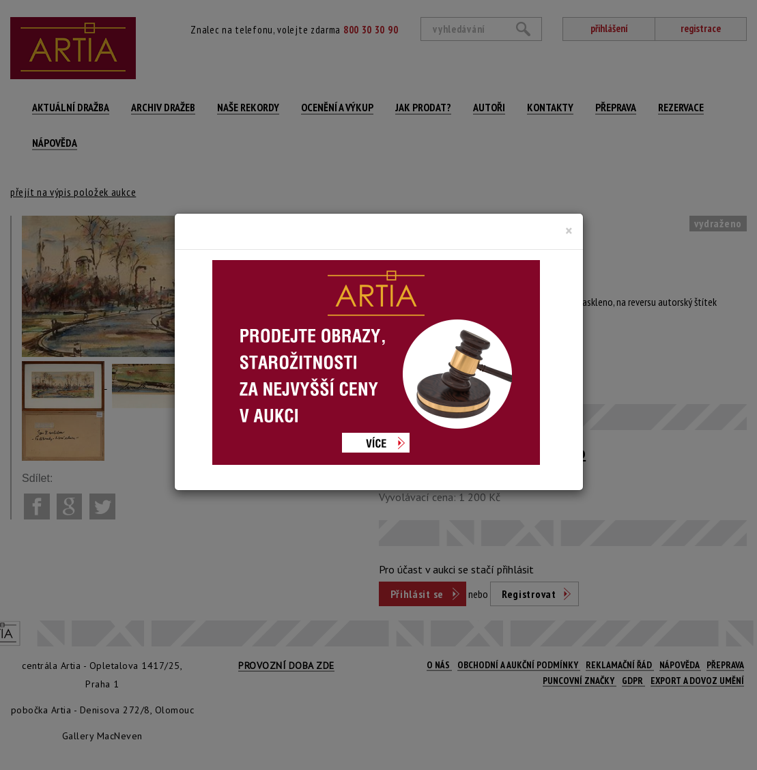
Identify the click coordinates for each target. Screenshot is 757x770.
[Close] (569, 231)
